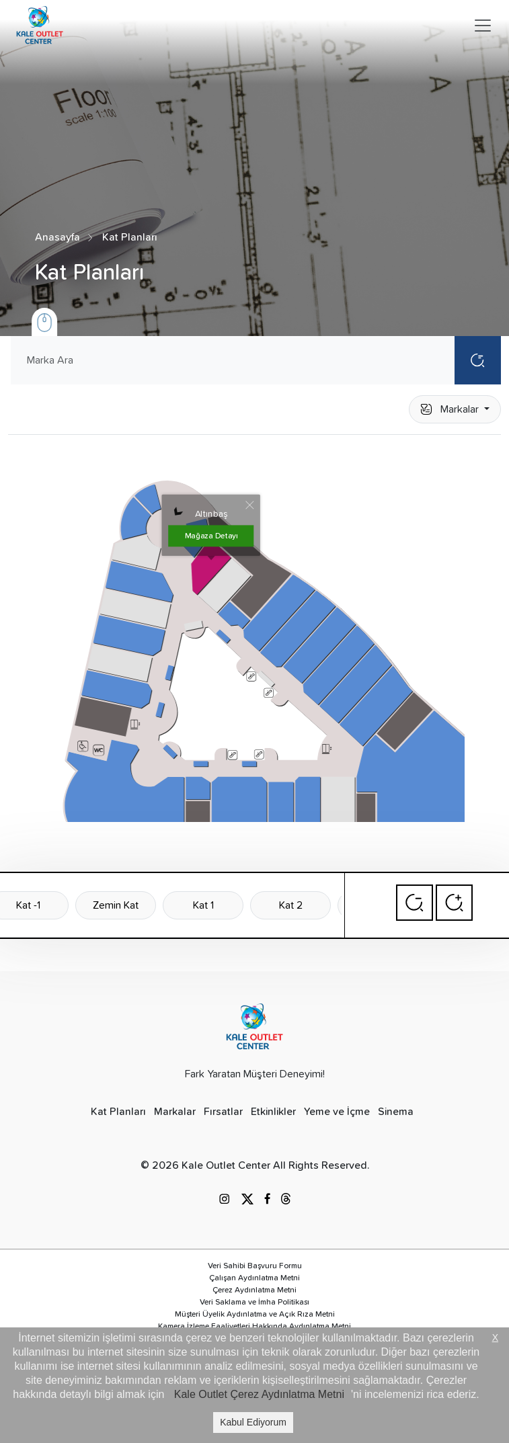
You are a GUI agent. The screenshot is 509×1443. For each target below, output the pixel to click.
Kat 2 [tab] (291, 905)
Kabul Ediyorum (253, 1422)
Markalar (450, 409)
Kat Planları (129, 237)
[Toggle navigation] (483, 25)
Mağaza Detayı (211, 536)
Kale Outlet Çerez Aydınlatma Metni (259, 1394)
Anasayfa (57, 237)
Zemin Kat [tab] (116, 905)
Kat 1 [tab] (203, 905)
